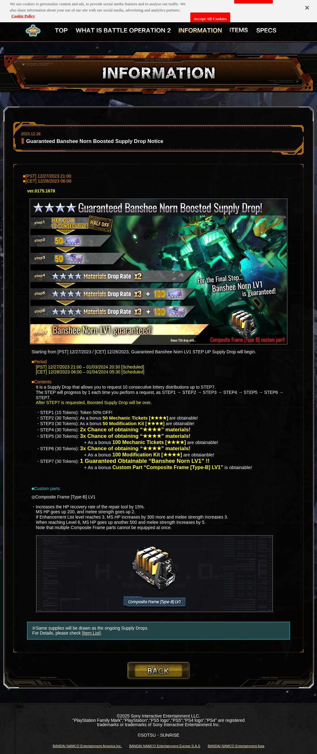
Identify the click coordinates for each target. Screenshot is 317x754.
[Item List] (91, 633)
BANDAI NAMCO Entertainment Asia (236, 746)
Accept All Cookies (210, 16)
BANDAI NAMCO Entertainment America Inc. (87, 746)
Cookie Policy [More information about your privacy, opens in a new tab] (23, 13)
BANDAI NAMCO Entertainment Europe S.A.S (164, 746)
